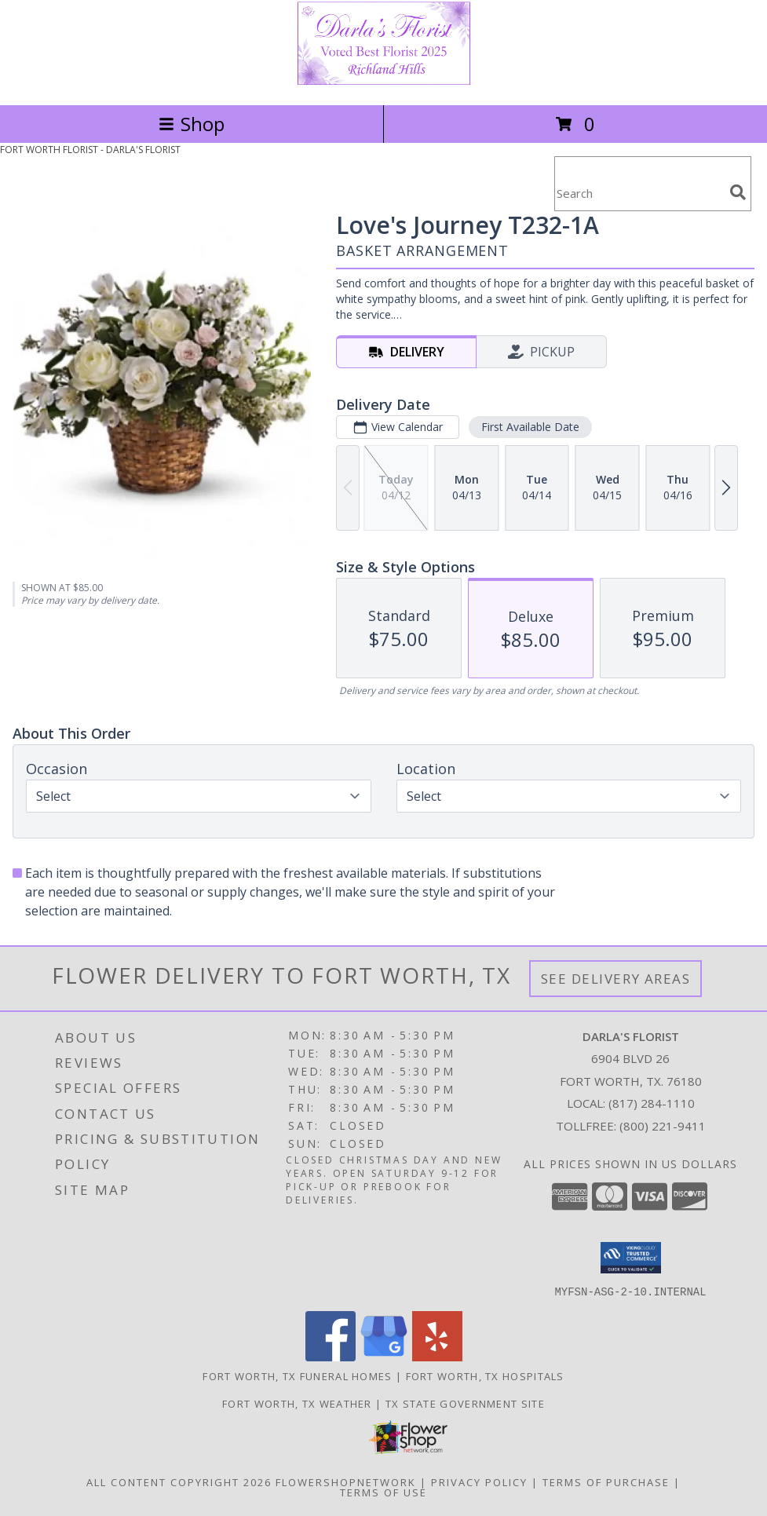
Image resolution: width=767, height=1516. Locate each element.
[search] (738, 192)
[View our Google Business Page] (384, 1356)
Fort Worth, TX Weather (297, 1403)
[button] (631, 1257)
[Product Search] (639, 193)
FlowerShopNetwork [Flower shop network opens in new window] (346, 1481)
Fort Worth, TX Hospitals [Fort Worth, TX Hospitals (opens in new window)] (485, 1375)
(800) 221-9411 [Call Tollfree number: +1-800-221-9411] (662, 1126)
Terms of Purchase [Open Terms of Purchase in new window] (606, 1481)
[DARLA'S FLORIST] (384, 82)
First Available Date (530, 426)
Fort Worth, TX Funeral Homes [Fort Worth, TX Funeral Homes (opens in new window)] (297, 1375)
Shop (192, 124)
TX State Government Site (465, 1403)
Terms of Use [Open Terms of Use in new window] (383, 1492)
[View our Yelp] (437, 1356)
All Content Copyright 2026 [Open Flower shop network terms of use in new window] (179, 1481)
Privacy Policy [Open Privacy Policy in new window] (479, 1481)
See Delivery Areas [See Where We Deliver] (616, 979)
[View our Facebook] (330, 1356)
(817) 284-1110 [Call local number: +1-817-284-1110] (651, 1103)
